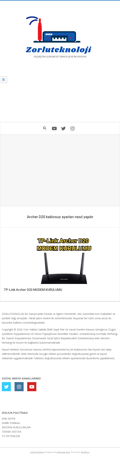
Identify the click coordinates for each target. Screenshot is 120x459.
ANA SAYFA (8, 418)
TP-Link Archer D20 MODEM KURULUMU (33, 290)
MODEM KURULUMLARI (16, 427)
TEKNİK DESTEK (11, 431)
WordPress (85, 452)
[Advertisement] (60, 92)
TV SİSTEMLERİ (11, 436)
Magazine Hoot (64, 452)
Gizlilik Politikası (11, 423)
